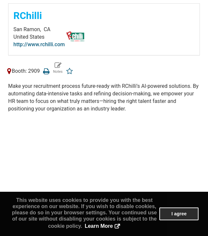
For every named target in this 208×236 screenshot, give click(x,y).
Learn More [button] (99, 226)
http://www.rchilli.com (39, 44)
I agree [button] (178, 213)
